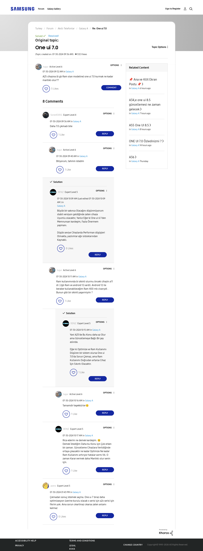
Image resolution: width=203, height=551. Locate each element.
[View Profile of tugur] (45, 66)
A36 (131, 157)
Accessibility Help (25, 540)
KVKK (72, 549)
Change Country (133, 545)
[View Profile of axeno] (53, 486)
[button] (116, 65)
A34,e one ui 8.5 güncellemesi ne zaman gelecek (144, 104)
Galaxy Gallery (54, 9)
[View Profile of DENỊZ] (61, 192)
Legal (72, 545)
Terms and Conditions (82, 540)
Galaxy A (70, 71)
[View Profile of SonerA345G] (56, 115)
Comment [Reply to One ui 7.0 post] (111, 87)
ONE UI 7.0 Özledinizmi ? (145, 141)
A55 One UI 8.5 (139, 125)
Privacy (19, 545)
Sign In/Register (173, 8)
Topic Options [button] (159, 47)
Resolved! (53, 35)
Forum (41, 9)
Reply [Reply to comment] (105, 134)
